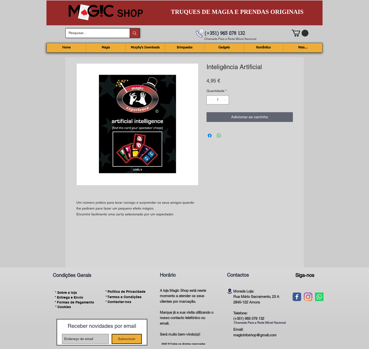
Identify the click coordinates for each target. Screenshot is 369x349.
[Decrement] (210, 100)
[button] (300, 33)
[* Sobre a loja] (66, 292)
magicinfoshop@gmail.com (255, 335)
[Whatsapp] (319, 297)
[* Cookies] (63, 307)
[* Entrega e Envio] (69, 297)
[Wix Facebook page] (297, 297)
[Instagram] (308, 297)
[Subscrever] (127, 339)
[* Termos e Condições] (123, 297)
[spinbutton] (217, 100)
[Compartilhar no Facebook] (210, 135)
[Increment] (225, 100)
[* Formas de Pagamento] (74, 302)
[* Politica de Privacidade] (125, 291)
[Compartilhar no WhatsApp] (219, 135)
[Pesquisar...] (94, 33)
